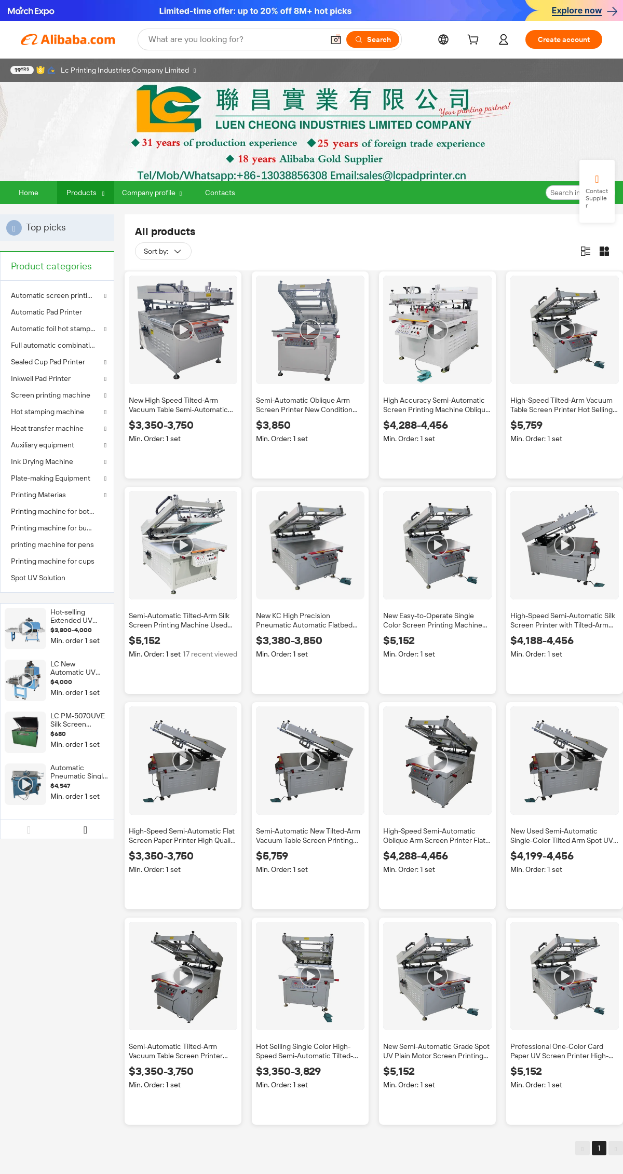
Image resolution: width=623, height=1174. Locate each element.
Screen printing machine (50, 395)
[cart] (475, 41)
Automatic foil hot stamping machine (57, 328)
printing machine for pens (52, 544)
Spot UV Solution (38, 578)
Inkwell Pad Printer (41, 378)
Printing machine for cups (52, 561)
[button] (336, 39)
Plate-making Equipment (50, 478)
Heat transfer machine (47, 428)
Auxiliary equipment (42, 445)
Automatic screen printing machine (57, 295)
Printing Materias (38, 494)
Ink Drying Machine (42, 461)
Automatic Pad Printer (46, 312)
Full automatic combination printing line (57, 345)
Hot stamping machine (47, 411)
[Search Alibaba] (234, 39)
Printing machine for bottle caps (57, 511)
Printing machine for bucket (56, 528)
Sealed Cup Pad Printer (48, 362)
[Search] (372, 39)
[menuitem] (57, 312)
